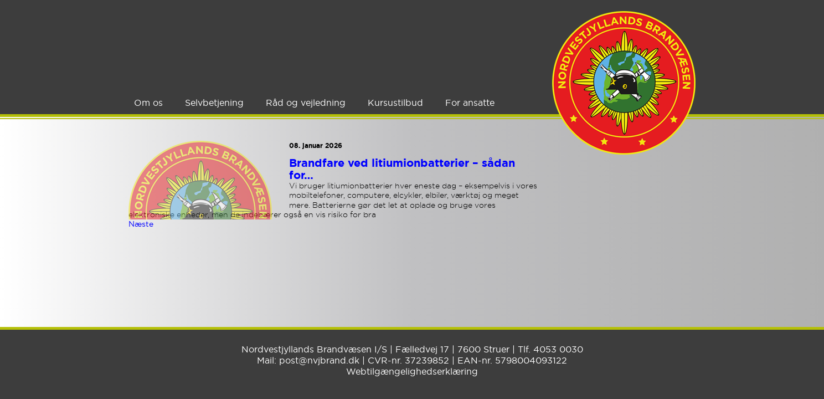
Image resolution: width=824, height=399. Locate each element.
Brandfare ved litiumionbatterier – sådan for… (402, 169)
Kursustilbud (395, 102)
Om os (148, 102)
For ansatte (470, 102)
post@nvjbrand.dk (319, 360)
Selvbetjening (214, 102)
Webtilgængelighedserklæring (412, 371)
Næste (140, 224)
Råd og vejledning (306, 102)
